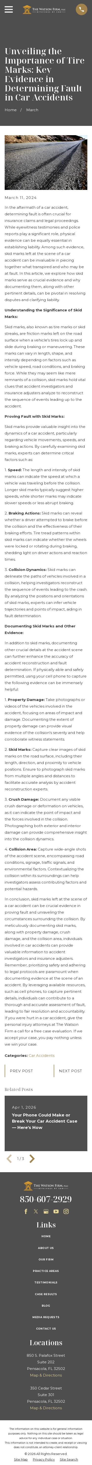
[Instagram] (66, 1211)
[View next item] (32, 1158)
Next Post (70, 1071)
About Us (46, 1248)
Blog (46, 1305)
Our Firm (46, 1259)
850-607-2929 (46, 1199)
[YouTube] (56, 1211)
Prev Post (21, 1071)
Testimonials (46, 1282)
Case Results (46, 1294)
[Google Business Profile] (46, 1211)
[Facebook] (25, 1211)
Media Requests (45, 1317)
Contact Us (46, 1328)
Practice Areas (46, 1271)
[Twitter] (36, 1211)
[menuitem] (21, 1460)
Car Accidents (41, 1055)
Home (46, 1236)
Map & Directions (46, 1375)
